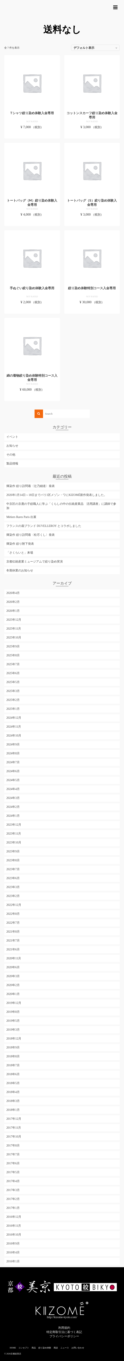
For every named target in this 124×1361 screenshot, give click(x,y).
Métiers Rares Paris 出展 (21, 517)
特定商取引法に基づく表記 (64, 1332)
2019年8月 (13, 1011)
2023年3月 (13, 887)
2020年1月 (13, 994)
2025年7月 (13, 664)
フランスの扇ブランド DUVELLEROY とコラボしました (43, 526)
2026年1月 (13, 610)
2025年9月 (13, 646)
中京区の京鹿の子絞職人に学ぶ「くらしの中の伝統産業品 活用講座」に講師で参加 (61, 506)
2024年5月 (13, 780)
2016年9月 (13, 1243)
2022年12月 (13, 904)
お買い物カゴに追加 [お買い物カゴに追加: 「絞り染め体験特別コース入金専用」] (92, 309)
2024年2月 (13, 806)
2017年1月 (13, 1207)
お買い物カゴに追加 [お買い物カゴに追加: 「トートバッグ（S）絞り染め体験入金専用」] (92, 222)
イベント (12, 436)
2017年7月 (13, 1154)
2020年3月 (13, 976)
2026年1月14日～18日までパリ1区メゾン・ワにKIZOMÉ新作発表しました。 (56, 495)
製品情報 (12, 463)
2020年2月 (13, 985)
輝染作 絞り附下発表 (20, 543)
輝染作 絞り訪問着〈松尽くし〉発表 (30, 534)
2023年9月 (13, 851)
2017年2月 (13, 1199)
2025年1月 (13, 708)
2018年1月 (13, 1109)
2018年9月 (13, 1047)
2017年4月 (13, 1181)
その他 (10, 454)
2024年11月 (13, 726)
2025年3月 (13, 691)
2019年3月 (13, 1029)
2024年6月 (13, 771)
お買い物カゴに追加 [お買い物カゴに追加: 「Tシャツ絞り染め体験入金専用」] (32, 134)
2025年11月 (13, 628)
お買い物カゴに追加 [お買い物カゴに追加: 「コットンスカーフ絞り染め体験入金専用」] (92, 134)
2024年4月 (13, 789)
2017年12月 (13, 1118)
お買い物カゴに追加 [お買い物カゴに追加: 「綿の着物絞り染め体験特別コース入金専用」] (32, 397)
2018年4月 (13, 1092)
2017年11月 (13, 1127)
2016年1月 (13, 1261)
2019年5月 (13, 1020)
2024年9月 (13, 744)
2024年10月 (13, 735)
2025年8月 (13, 655)
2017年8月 (13, 1145)
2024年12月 (13, 717)
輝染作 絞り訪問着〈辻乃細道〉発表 (30, 486)
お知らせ (12, 445)
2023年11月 (13, 833)
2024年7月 (13, 762)
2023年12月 (13, 824)
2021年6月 (13, 949)
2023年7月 (13, 869)
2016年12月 (13, 1216)
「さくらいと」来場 (19, 552)
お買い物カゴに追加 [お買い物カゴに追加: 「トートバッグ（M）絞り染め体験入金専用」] (32, 222)
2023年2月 (13, 896)
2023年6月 (13, 878)
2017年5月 (13, 1172)
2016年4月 (13, 1252)
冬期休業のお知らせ (19, 570)
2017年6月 (13, 1163)
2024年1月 (13, 815)
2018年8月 (13, 1056)
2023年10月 (13, 842)
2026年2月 (13, 601)
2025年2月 (13, 700)
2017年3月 (13, 1190)
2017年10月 (13, 1136)
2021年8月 (13, 931)
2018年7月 (13, 1065)
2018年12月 (13, 1038)
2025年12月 (13, 619)
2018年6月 (13, 1074)
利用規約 (64, 1327)
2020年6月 (13, 967)
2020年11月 (13, 958)
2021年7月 (13, 940)
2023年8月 (13, 860)
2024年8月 (13, 753)
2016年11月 (13, 1225)
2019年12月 (13, 1003)
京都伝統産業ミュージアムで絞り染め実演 (34, 561)
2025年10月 (13, 637)
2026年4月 (13, 593)
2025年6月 (13, 673)
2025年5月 (13, 682)
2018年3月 (13, 1101)
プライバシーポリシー (64, 1336)
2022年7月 (13, 922)
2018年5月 (13, 1083)
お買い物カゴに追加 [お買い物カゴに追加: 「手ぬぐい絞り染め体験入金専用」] (32, 309)
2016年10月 (13, 1234)
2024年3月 (13, 798)
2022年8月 (13, 913)
